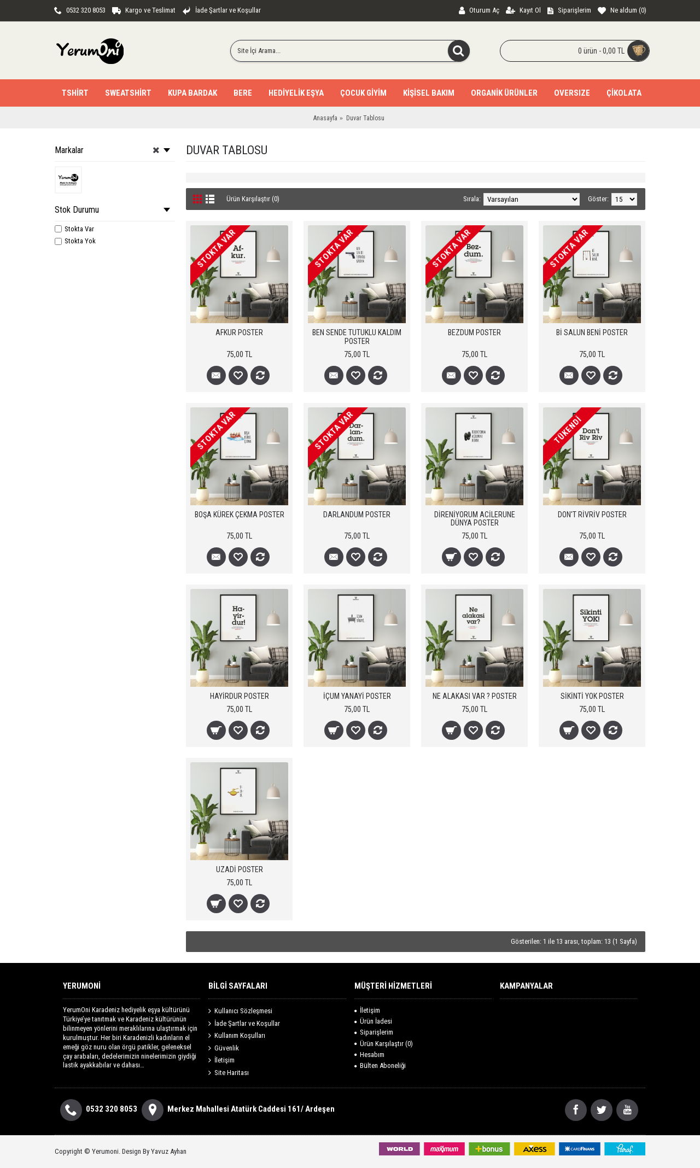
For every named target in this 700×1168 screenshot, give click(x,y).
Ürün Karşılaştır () (383, 1043)
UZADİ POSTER (239, 869)
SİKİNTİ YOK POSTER (592, 696)
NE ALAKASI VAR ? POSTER (475, 696)
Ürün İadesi (373, 1021)
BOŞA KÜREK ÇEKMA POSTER (239, 514)
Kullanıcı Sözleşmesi (240, 1011)
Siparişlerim (373, 1032)
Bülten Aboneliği (380, 1065)
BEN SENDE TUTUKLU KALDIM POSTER (356, 336)
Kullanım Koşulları (236, 1035)
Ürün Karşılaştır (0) (252, 199)
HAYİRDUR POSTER (239, 696)
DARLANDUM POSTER (356, 514)
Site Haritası (228, 1072)
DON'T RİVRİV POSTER (592, 514)
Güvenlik (223, 1048)
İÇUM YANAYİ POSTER (357, 696)
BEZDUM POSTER (474, 332)
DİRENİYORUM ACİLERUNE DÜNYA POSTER (474, 518)
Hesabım (369, 1054)
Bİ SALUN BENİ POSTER (592, 332)
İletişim (221, 1060)
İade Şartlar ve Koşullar (244, 1023)
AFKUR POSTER (239, 332)
